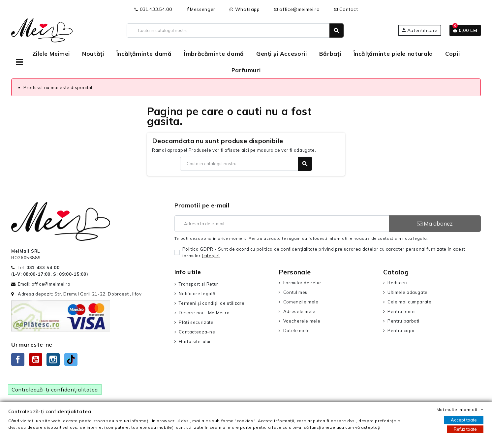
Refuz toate (465, 429)
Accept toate (464, 419)
